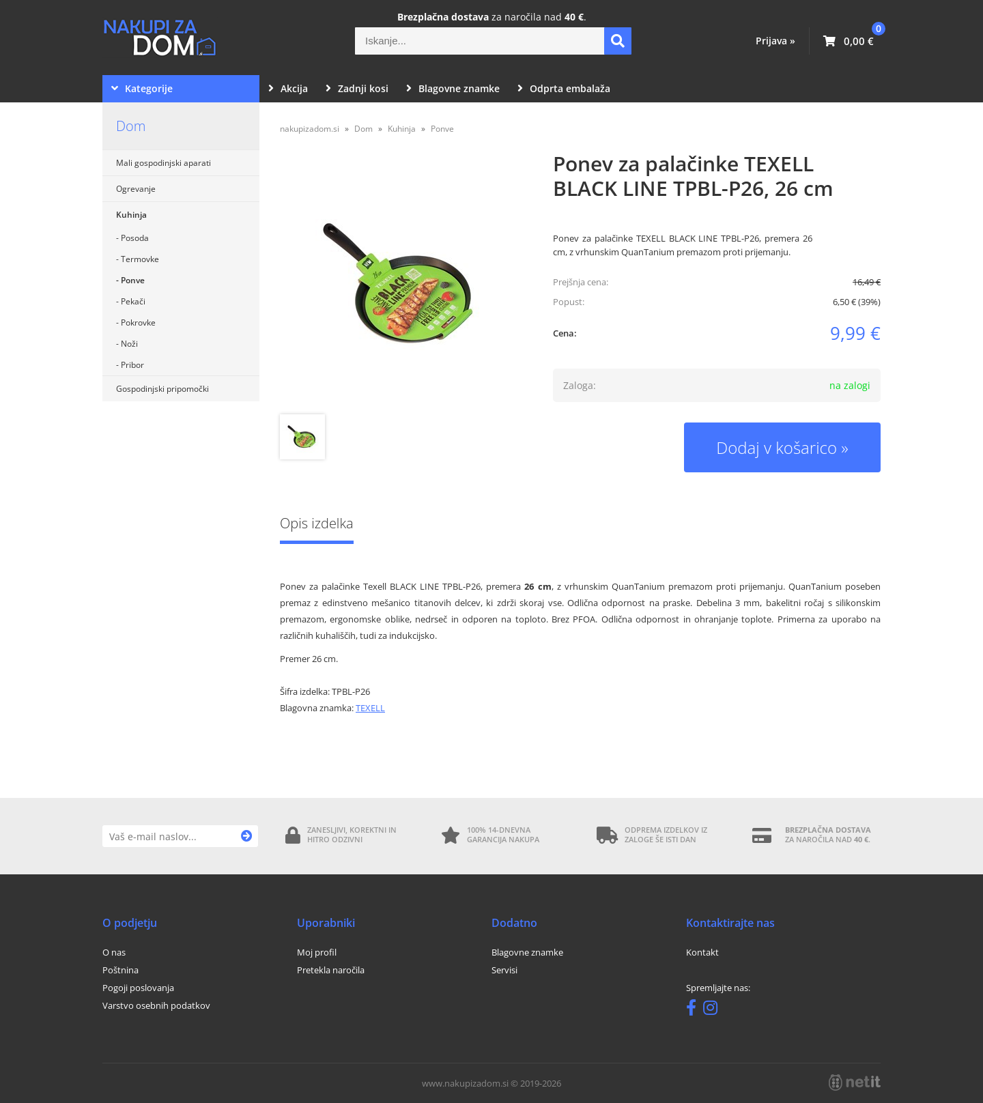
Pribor (132, 365)
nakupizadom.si (309, 128)
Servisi (504, 970)
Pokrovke (138, 322)
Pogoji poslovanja (138, 988)
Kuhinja (131, 214)
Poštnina (120, 970)
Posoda (135, 238)
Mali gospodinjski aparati (163, 163)
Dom (131, 126)
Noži (129, 343)
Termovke (140, 259)
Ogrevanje (136, 189)
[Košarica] (848, 41)
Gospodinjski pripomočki (162, 389)
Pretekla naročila (331, 970)
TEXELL (370, 708)
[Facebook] (694, 1010)
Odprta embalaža (563, 88)
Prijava (775, 40)
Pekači (133, 301)
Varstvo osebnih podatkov (156, 1005)
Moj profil (317, 952)
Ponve (133, 280)
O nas (114, 952)
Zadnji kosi (357, 88)
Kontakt (702, 952)
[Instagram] (713, 1010)
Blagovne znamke (453, 88)
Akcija (288, 88)
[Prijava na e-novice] (247, 836)
